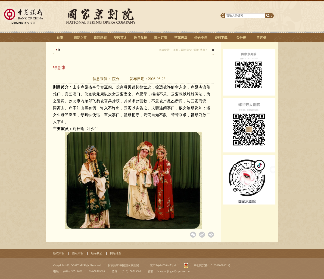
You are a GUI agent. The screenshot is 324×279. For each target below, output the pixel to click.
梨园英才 (120, 38)
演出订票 (160, 38)
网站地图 (115, 253)
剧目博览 (199, 50)
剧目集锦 (140, 38)
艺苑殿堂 (180, 38)
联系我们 (96, 253)
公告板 (241, 38)
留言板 (261, 38)
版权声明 (58, 253)
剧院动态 (100, 38)
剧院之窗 (80, 38)
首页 (60, 38)
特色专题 (200, 38)
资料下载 (221, 38)
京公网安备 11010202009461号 (212, 265)
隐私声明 (77, 253)
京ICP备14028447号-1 (162, 265)
